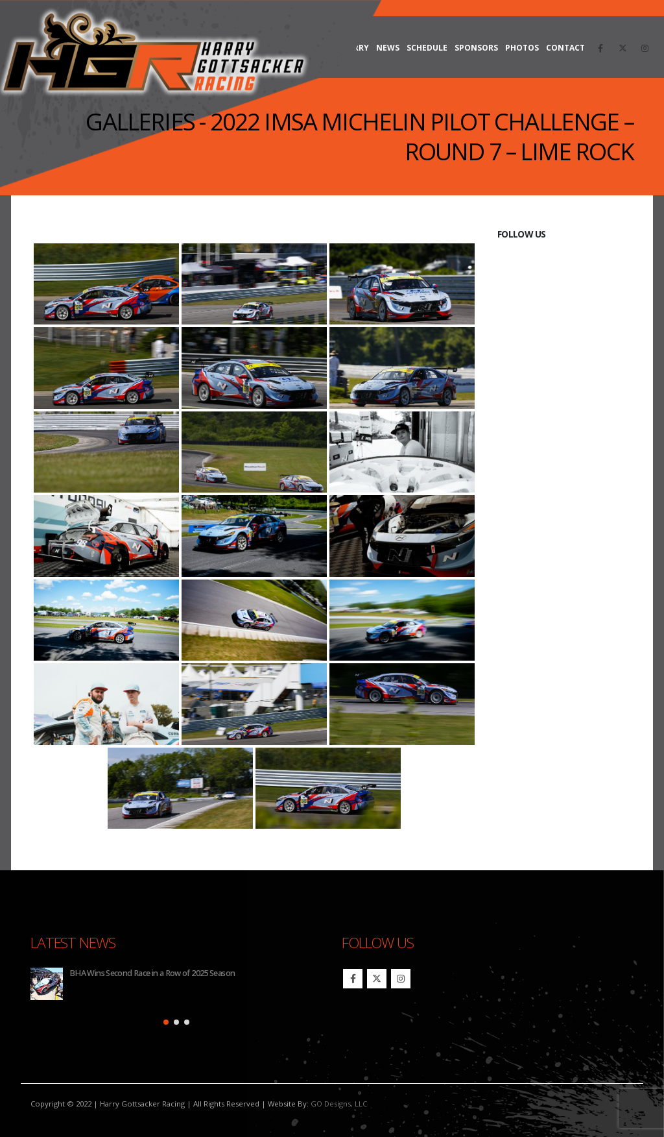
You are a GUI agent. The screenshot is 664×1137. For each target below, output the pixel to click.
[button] (166, 1022)
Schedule (427, 47)
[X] (622, 48)
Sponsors (476, 47)
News (387, 47)
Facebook (352, 978)
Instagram (400, 978)
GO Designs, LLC (339, 1103)
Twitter (376, 978)
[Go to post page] (46, 984)
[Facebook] (600, 48)
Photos (522, 47)
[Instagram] (644, 48)
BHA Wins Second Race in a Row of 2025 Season (152, 973)
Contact (565, 47)
